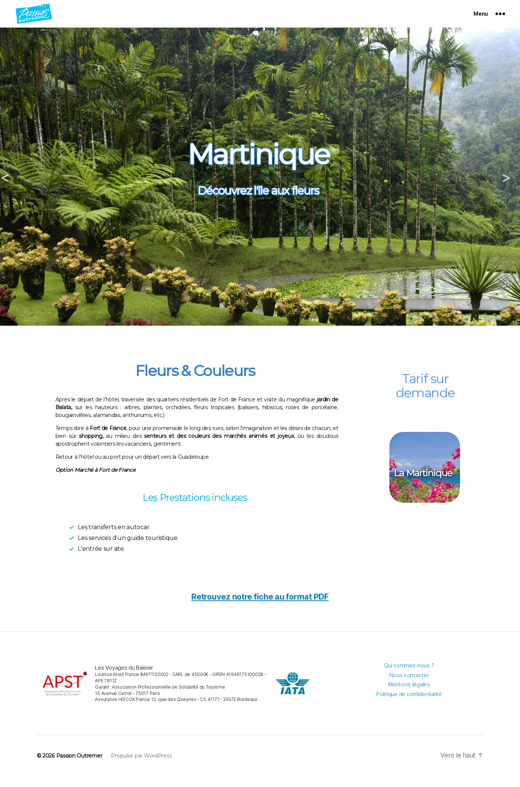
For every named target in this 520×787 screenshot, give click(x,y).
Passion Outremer (79, 767)
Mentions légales (409, 695)
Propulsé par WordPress (141, 767)
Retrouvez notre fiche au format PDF (260, 608)
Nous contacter (408, 686)
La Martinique (423, 484)
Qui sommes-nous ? (409, 676)
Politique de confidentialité (408, 705)
